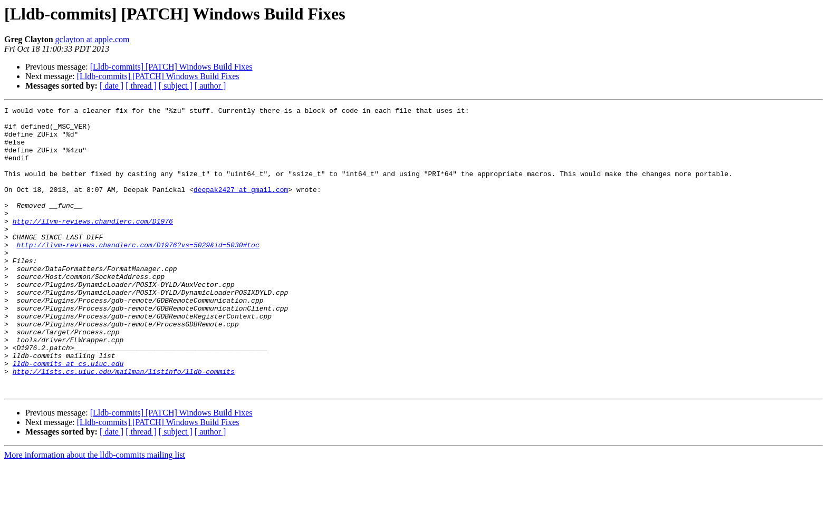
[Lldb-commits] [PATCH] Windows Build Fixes (171, 66)
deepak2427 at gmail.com (241, 206)
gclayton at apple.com (92, 39)
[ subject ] (176, 85)
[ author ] (210, 85)
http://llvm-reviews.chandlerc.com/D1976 (93, 244)
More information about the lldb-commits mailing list (94, 511)
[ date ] (111, 85)
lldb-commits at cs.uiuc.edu (68, 415)
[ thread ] (141, 85)
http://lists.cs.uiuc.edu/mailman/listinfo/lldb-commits (124, 425)
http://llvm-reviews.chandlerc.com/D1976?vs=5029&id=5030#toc (137, 273)
